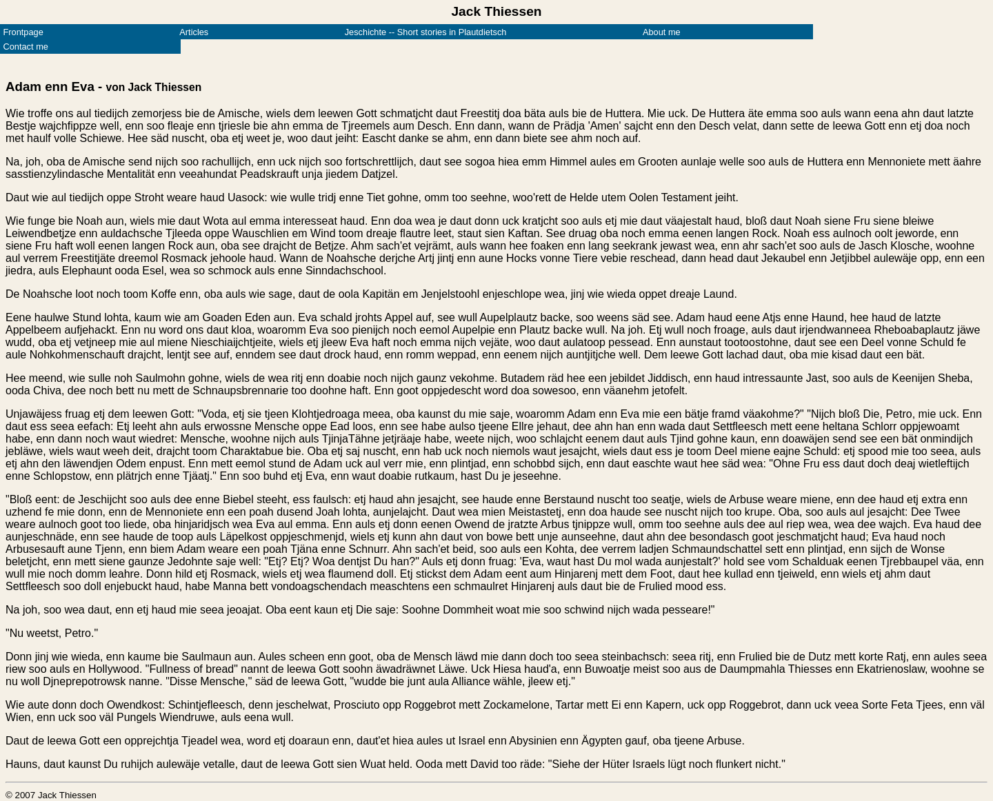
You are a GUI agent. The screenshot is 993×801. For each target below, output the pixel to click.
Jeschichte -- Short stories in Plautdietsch (426, 32)
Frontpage (23, 32)
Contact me (25, 46)
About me (662, 32)
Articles (193, 32)
